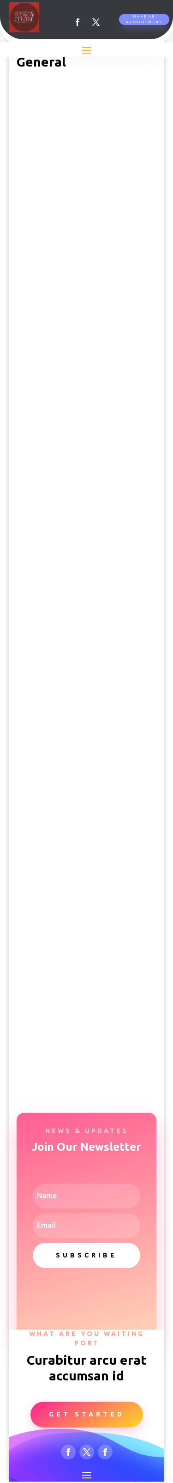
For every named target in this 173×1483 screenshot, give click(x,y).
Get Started (87, 1414)
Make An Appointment (144, 19)
